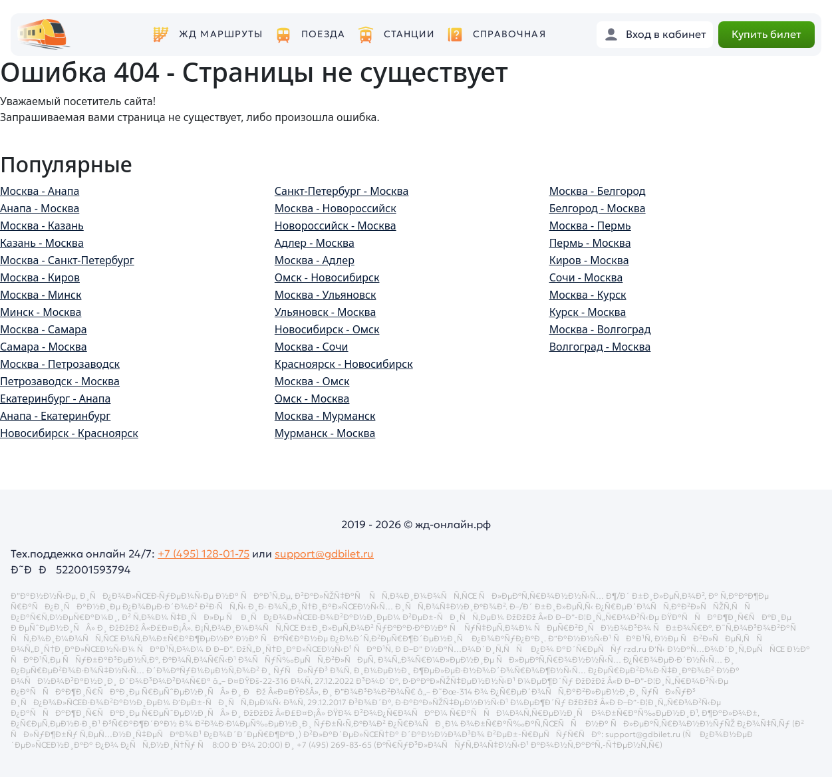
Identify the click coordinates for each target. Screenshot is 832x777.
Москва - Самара (43, 329)
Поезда (323, 34)
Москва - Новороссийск (335, 208)
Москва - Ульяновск (325, 294)
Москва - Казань (42, 225)
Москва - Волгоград (600, 329)
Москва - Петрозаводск (60, 364)
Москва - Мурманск (325, 415)
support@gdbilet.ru (324, 553)
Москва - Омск (312, 381)
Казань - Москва (42, 242)
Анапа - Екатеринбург (55, 415)
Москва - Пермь (590, 225)
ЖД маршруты (221, 34)
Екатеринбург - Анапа (55, 398)
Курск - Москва (587, 312)
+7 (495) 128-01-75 (203, 553)
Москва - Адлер (314, 260)
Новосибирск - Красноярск (69, 433)
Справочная (509, 34)
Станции (409, 34)
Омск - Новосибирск (327, 277)
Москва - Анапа (39, 191)
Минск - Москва (40, 312)
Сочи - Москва (586, 277)
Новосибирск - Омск (327, 329)
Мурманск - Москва (325, 433)
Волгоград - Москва (600, 346)
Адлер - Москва (314, 242)
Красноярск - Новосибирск (344, 364)
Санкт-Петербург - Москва (342, 191)
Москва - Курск (587, 294)
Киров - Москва (589, 260)
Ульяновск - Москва (325, 312)
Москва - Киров (40, 277)
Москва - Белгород (597, 191)
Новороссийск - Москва (335, 225)
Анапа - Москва (39, 208)
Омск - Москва (312, 398)
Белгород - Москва (597, 208)
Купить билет (766, 34)
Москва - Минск (40, 294)
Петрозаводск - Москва (60, 381)
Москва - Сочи (311, 346)
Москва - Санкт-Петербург (67, 260)
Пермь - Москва (590, 242)
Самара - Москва (43, 346)
